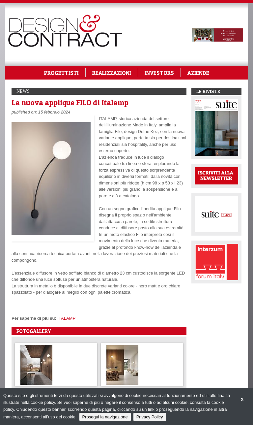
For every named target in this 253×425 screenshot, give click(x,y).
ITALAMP (66, 318)
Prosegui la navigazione (105, 416)
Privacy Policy (149, 416)
